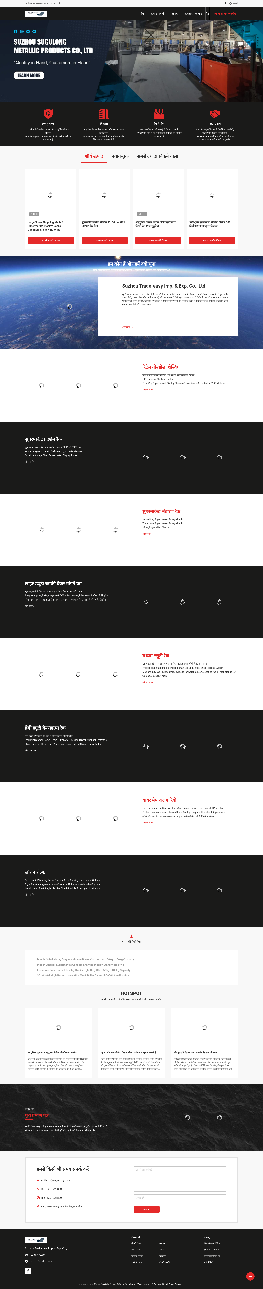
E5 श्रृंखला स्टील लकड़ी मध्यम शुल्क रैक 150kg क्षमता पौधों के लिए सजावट (174, 663)
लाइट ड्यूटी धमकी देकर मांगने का (53, 583)
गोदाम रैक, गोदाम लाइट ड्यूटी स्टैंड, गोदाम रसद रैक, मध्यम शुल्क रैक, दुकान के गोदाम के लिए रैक (65, 599)
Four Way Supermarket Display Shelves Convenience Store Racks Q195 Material (183, 383)
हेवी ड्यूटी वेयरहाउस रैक (45, 728)
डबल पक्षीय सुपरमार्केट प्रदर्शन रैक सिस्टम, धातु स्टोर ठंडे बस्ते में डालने (54, 451)
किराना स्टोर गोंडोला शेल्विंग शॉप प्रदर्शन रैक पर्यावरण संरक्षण (168, 375)
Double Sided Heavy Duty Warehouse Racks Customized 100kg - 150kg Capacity (85, 959)
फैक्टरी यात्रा (136, 1250)
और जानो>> (127, 327)
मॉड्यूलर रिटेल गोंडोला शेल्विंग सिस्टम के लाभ (195, 1052)
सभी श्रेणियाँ (208, 1262)
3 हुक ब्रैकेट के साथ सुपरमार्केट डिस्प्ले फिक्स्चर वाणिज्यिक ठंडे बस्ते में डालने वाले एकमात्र (62, 884)
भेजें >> (146, 1209)
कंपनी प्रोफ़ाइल (137, 1243)
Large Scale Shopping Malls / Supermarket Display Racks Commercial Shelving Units (45, 226)
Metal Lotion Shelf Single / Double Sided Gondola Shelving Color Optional (63, 888)
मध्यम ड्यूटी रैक (155, 656)
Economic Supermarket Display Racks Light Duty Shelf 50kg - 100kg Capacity (83, 970)
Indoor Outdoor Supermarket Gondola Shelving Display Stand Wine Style (80, 964)
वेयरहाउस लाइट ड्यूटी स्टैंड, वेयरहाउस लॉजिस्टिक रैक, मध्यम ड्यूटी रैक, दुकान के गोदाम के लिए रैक (66, 595)
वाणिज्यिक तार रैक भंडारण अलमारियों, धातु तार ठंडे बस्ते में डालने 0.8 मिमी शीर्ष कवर (179, 816)
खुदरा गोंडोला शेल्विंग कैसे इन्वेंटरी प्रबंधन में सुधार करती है (129, 1052)
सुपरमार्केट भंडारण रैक (161, 511)
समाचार (162, 1243)
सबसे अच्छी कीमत (51, 240)
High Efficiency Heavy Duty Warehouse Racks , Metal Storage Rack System (63, 744)
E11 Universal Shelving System (158, 379)
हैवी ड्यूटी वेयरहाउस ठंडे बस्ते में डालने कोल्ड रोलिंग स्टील (48, 736)
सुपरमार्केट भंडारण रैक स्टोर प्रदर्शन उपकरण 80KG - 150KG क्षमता (54, 447)
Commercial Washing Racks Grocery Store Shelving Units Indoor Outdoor (63, 880)
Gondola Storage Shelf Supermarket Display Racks (51, 455)
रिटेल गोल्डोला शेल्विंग (160, 367)
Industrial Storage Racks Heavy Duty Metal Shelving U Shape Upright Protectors (66, 740)
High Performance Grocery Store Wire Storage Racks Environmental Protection (183, 808)
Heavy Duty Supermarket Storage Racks (163, 519)
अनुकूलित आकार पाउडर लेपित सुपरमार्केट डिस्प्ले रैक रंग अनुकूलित (155, 224)
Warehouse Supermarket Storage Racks (163, 523)
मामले (161, 1250)
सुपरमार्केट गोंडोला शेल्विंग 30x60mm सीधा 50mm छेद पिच (103, 224)
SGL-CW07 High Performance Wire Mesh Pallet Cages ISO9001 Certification (83, 975)
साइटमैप (162, 1256)
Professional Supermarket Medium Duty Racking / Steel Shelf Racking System (182, 667)
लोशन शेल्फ (35, 872)
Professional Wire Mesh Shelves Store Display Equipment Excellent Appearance (183, 812)
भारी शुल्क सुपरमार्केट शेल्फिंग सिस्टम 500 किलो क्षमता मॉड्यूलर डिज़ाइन (209, 224)
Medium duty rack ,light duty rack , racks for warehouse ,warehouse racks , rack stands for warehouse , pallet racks (189, 674)
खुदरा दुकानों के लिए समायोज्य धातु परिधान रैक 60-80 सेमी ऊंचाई (53, 591)
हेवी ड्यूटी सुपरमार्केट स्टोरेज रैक (155, 527)
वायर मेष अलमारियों (159, 800)
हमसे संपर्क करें (137, 1262)
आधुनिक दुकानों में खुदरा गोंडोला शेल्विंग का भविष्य (52, 1052)
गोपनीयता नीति (165, 1262)
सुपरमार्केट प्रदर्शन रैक (43, 439)
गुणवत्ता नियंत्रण (137, 1256)
